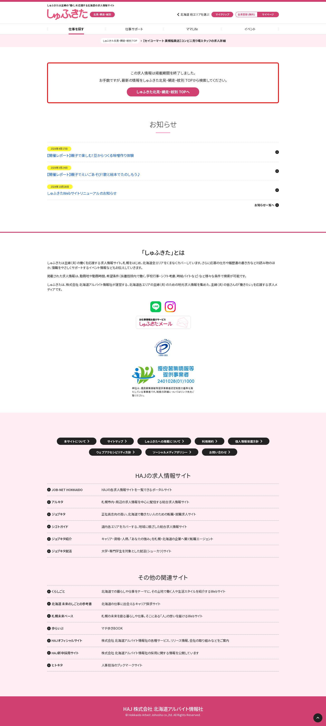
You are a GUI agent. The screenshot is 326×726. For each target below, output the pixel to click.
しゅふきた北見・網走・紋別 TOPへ (163, 91)
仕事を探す (76, 29)
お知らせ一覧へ (264, 205)
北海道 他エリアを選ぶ (194, 14)
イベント (250, 29)
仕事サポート (134, 29)
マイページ (268, 14)
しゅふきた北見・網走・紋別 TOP (120, 40)
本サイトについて (75, 441)
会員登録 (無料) (246, 14)
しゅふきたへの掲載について (162, 441)
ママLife (192, 29)
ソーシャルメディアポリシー (170, 452)
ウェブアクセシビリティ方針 (113, 452)
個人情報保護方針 (247, 441)
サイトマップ (115, 441)
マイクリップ (222, 14)
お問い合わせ (218, 452)
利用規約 (208, 441)
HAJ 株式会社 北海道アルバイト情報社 (163, 709)
